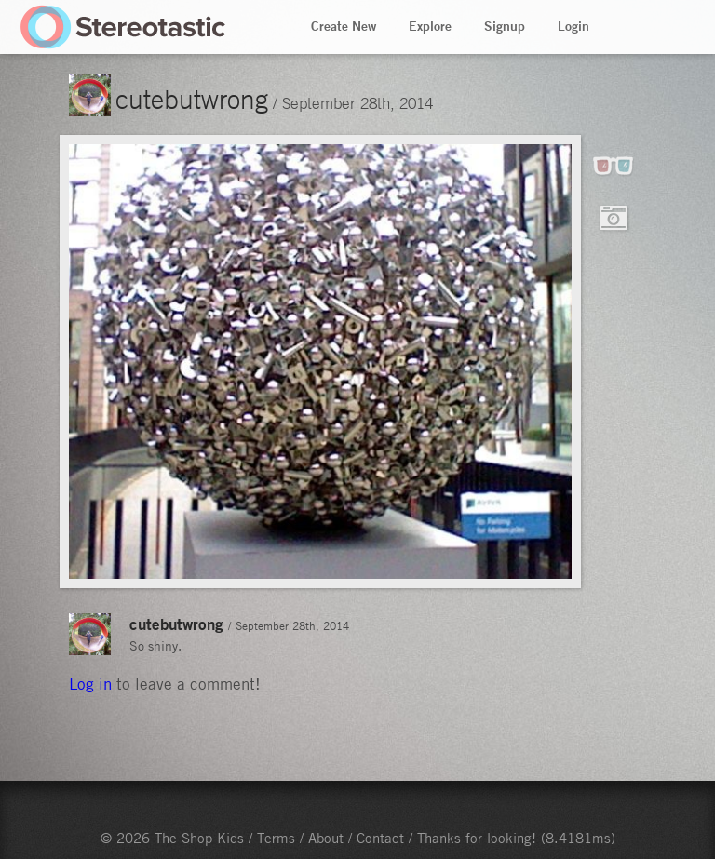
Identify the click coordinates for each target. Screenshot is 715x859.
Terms (276, 837)
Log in (90, 684)
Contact (380, 837)
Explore (430, 26)
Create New (343, 26)
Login (573, 26)
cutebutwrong (191, 98)
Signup (504, 26)
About (326, 837)
